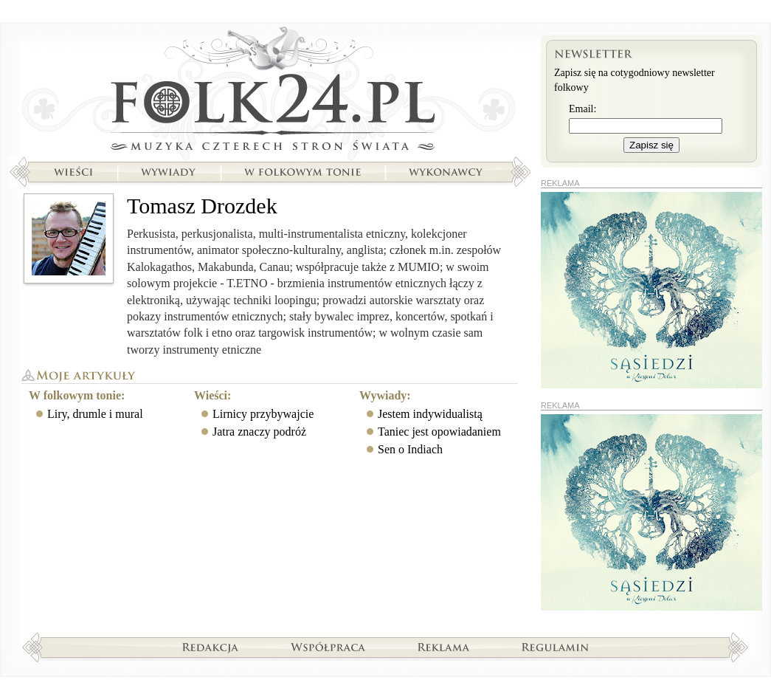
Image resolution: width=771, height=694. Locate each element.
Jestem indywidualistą (430, 414)
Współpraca (328, 647)
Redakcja (210, 647)
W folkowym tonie (302, 172)
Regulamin (555, 647)
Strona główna (269, 92)
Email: (582, 108)
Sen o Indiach (410, 449)
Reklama (444, 647)
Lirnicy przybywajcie (263, 414)
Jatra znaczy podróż (259, 431)
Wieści (73, 172)
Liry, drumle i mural (95, 414)
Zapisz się (651, 145)
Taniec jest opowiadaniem (439, 431)
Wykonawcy (447, 172)
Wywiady (168, 172)
